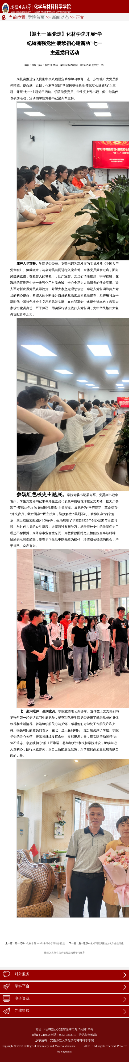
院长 (88, 1034)
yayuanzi (66, 1051)
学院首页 (36, 17)
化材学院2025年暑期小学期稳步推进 (46, 943)
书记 (81, 1034)
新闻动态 (60, 17)
